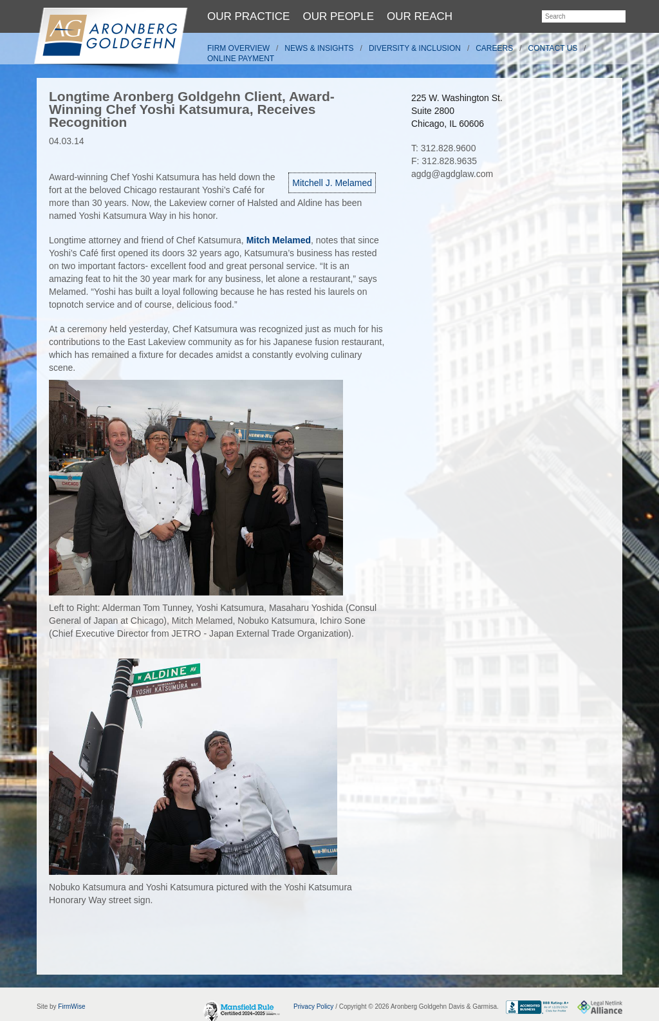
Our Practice (248, 16)
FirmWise (71, 1006)
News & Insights (318, 48)
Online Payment (240, 58)
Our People (338, 16)
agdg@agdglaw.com (452, 174)
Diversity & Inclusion (415, 48)
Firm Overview (238, 48)
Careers (494, 48)
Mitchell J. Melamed (332, 183)
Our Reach (419, 16)
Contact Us (553, 48)
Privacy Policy (313, 1006)
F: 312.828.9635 (444, 161)
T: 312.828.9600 (443, 148)
